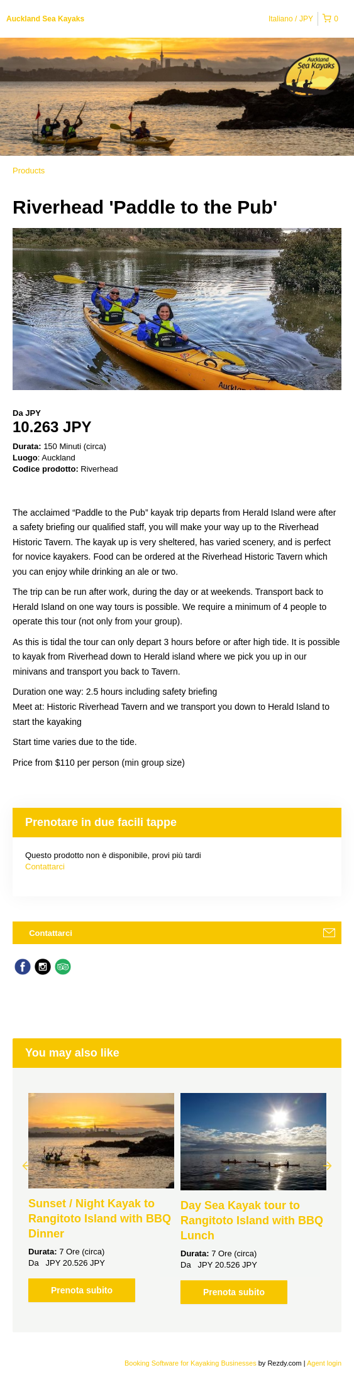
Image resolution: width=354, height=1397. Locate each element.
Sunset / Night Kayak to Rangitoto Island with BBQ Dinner (99, 1218)
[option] (101, 1197)
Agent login (324, 1363)
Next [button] (327, 1165)
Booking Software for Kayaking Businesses (191, 1363)
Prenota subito (82, 1290)
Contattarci (45, 866)
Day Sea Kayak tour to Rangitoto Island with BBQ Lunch (251, 1220)
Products (29, 170)
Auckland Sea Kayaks (45, 18)
